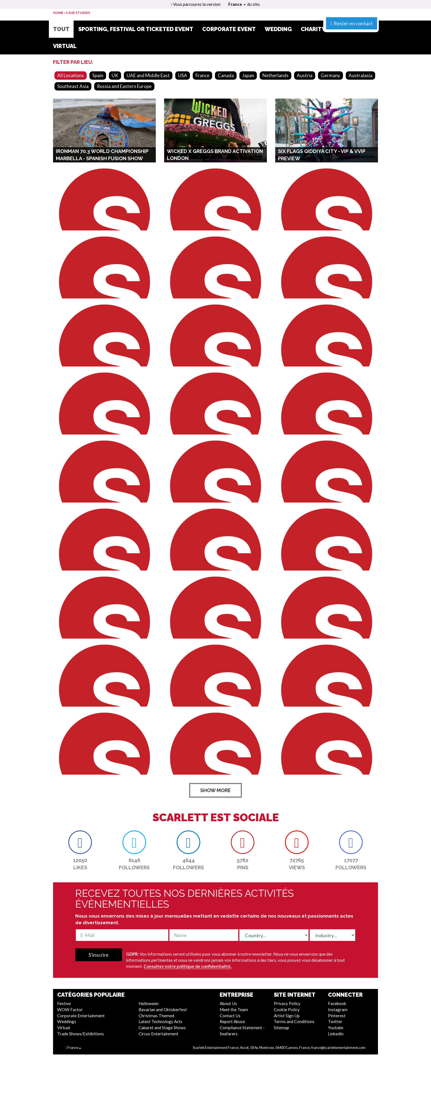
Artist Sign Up (287, 1015)
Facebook (337, 1003)
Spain (97, 75)
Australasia (360, 75)
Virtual (63, 1027)
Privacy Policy (287, 1003)
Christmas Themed (156, 1015)
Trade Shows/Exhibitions (80, 1033)
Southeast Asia (73, 86)
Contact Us (230, 1015)
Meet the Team (234, 1009)
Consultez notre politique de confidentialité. (187, 966)
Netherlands (275, 75)
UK (115, 75)
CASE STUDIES (78, 13)
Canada (226, 75)
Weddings (66, 1021)
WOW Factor (70, 1009)
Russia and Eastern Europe (124, 86)
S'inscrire (99, 955)
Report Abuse (232, 1021)
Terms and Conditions (294, 1021)
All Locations (70, 75)
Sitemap (281, 1027)
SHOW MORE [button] (215, 790)
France (237, 4)
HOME (58, 13)
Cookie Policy (287, 1009)
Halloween (149, 1003)
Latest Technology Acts (160, 1021)
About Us (228, 1003)
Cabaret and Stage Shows (162, 1027)
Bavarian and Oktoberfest (163, 1009)
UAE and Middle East (148, 75)
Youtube (335, 1027)
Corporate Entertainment (81, 1015)
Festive (64, 1003)
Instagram (337, 1009)
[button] (80, 842)
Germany (330, 75)
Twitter (335, 1021)
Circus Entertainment (158, 1033)
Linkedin (336, 1033)
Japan (248, 75)
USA (182, 75)
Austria (304, 75)
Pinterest (336, 1015)
